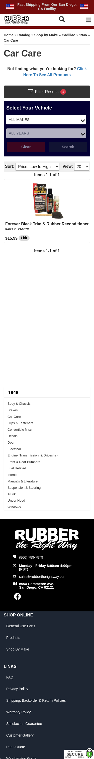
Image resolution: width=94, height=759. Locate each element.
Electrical (14, 449)
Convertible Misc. (20, 429)
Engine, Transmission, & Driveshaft (33, 455)
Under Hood (16, 500)
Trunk (12, 494)
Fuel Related (17, 468)
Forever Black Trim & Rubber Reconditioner (47, 224)
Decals (13, 436)
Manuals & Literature (23, 481)
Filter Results (47, 92)
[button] (62, 19)
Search (68, 147)
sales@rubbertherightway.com (42, 576)
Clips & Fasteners (20, 423)
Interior (13, 475)
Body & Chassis (19, 403)
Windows (14, 507)
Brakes (13, 410)
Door (11, 442)
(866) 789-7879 (31, 557)
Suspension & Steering (24, 488)
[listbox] (46, 119)
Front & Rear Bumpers (24, 462)
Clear (26, 147)
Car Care (14, 417)
